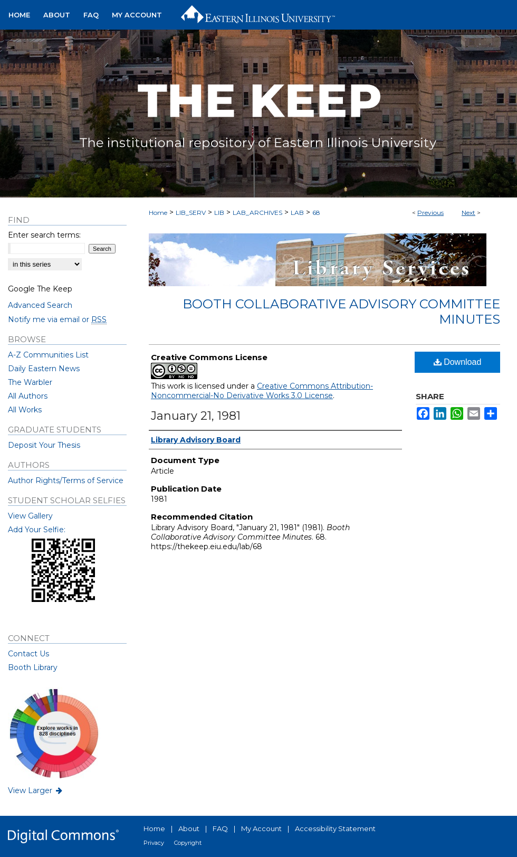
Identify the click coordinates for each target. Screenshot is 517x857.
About (188, 828)
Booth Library (33, 667)
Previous (430, 212)
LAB (297, 212)
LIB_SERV (191, 212)
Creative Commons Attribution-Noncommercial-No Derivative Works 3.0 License (262, 390)
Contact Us (28, 653)
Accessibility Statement (335, 828)
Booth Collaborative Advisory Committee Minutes (341, 311)
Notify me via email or (57, 319)
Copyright (188, 842)
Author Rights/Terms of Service (65, 480)
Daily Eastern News (44, 368)
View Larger (36, 790)
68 (316, 212)
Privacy (153, 842)
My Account (261, 828)
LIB (219, 212)
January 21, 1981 (196, 416)
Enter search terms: (44, 235)
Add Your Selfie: (36, 529)
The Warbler (30, 382)
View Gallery (30, 516)
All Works (25, 410)
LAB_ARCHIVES (257, 212)
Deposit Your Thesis (44, 445)
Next (468, 212)
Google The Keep (40, 289)
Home (158, 212)
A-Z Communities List (48, 355)
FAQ (220, 828)
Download (458, 361)
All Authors (27, 396)
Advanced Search (40, 305)
